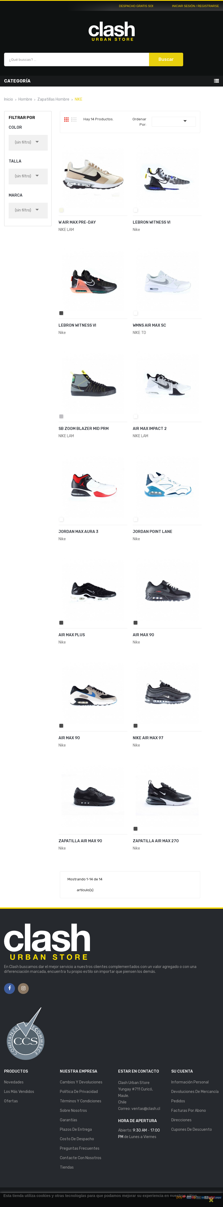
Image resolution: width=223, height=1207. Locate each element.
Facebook (9, 988)
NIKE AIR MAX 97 (148, 738)
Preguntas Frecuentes (79, 1148)
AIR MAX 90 (143, 635)
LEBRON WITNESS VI (151, 222)
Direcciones (181, 1120)
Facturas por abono (188, 1110)
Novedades (14, 1082)
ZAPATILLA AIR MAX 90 (80, 841)
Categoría (17, 81)
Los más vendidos (19, 1091)
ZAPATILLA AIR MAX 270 (156, 841)
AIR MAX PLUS (72, 635)
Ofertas (11, 1101)
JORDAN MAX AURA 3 (78, 531)
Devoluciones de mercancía (195, 1091)
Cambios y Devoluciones (81, 1082)
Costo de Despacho (77, 1139)
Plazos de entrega (76, 1129)
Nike (136, 229)
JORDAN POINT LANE (152, 531)
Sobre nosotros (73, 1110)
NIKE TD (139, 332)
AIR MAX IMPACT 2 (150, 428)
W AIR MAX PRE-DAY (77, 222)
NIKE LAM (66, 229)
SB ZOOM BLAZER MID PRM (84, 428)
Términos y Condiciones (80, 1101)
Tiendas (67, 1167)
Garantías (68, 1120)
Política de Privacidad (79, 1091)
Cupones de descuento (191, 1129)
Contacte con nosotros (80, 1158)
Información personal (190, 1082)
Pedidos (178, 1101)
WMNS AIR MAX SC (149, 325)
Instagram (23, 988)
